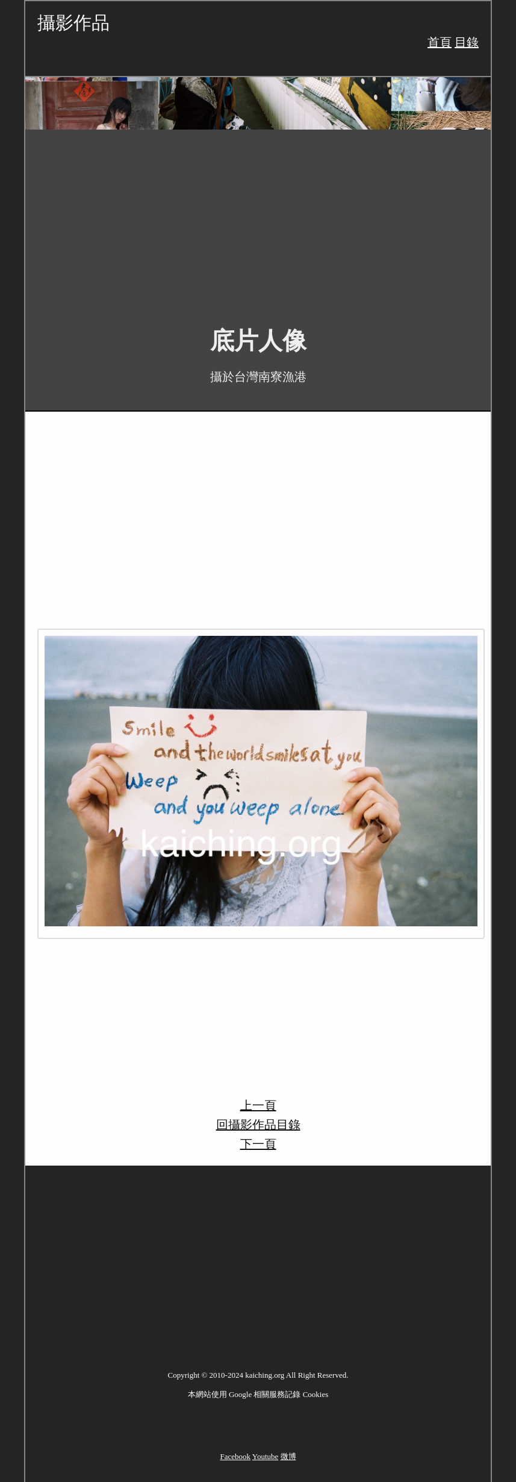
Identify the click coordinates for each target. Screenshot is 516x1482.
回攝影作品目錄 (258, 1124)
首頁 (439, 42)
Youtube (265, 1456)
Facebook (235, 1456)
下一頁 (258, 1144)
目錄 (467, 42)
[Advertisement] (258, 219)
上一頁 (258, 1105)
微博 (288, 1456)
